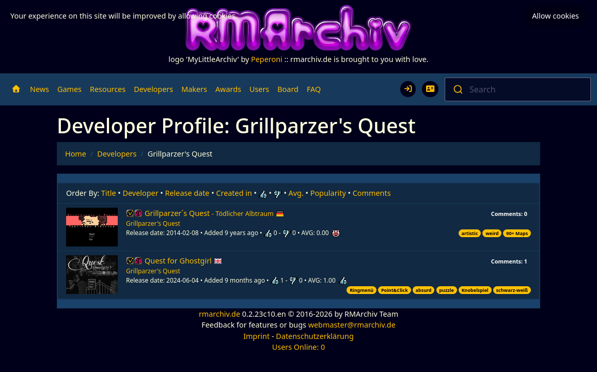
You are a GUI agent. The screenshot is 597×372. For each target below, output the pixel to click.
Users (259, 89)
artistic (470, 233)
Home (75, 154)
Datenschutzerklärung (314, 336)
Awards (228, 89)
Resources (107, 89)
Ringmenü (361, 290)
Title (108, 193)
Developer (141, 193)
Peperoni (266, 59)
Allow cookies (555, 16)
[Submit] (457, 89)
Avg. (296, 193)
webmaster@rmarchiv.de (352, 325)
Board (287, 89)
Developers (153, 89)
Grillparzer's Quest (153, 223)
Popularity (328, 193)
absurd (424, 290)
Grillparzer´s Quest (214, 213)
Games (69, 89)
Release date (187, 193)
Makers (194, 89)
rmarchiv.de (219, 314)
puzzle (446, 290)
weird (491, 233)
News (39, 89)
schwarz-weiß (512, 290)
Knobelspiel (475, 290)
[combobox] (518, 89)
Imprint (256, 336)
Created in (234, 193)
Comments (372, 193)
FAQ (314, 89)
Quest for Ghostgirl (183, 261)
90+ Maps (517, 233)
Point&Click (394, 290)
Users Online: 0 (298, 347)
